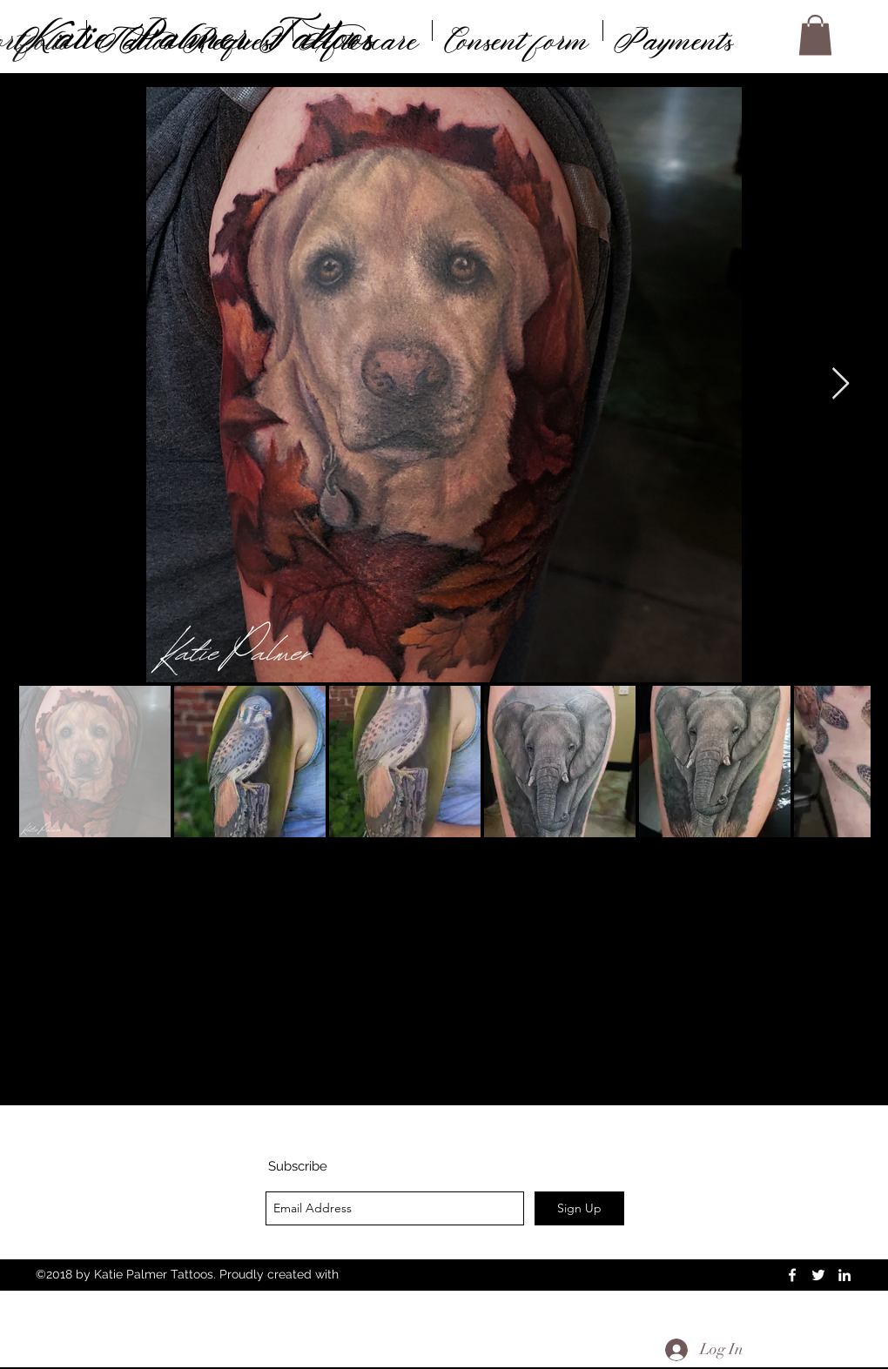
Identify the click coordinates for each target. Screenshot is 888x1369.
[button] (815, 35)
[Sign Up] (579, 1208)
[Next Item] (841, 384)
